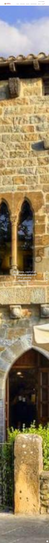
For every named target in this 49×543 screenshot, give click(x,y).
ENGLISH (43, 1)
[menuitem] (17, 4)
